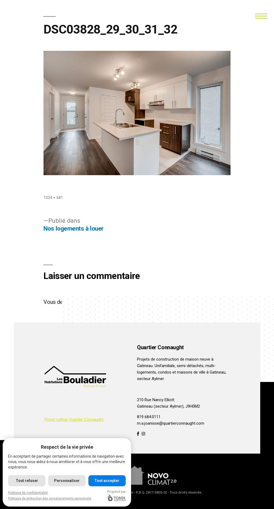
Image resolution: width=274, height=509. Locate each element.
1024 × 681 (53, 197)
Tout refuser (27, 480)
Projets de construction (158, 359)
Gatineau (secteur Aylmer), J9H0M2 (168, 406)
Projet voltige (56, 419)
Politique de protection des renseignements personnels (49, 498)
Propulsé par (116, 495)
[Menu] (261, 15)
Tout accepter (106, 480)
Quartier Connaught (86, 419)
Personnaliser (67, 480)
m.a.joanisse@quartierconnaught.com (170, 423)
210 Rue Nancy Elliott (155, 399)
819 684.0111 (149, 416)
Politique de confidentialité (28, 493)
